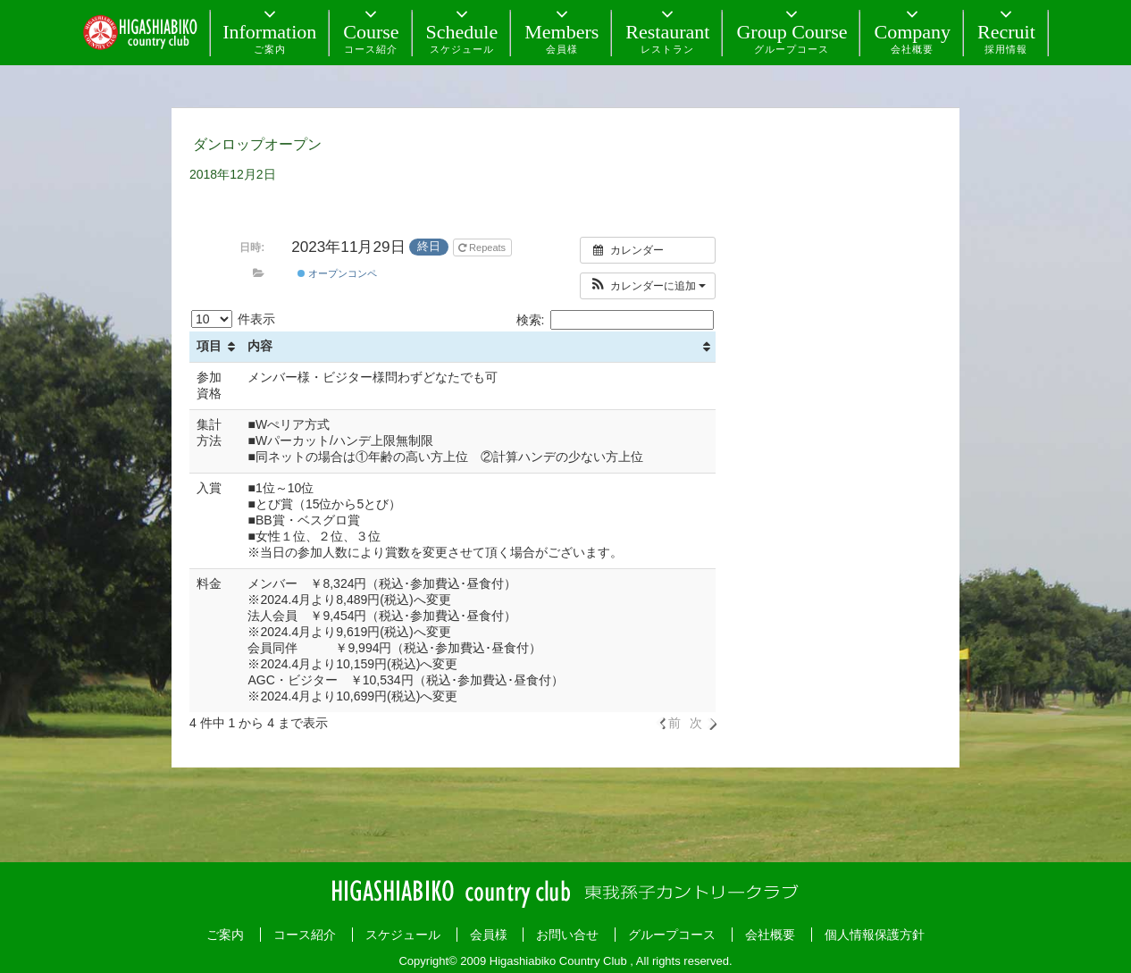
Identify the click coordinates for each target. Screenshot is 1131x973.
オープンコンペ (337, 273)
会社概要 (770, 934)
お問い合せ (567, 934)
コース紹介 (304, 934)
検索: (615, 320)
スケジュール (402, 934)
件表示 (233, 319)
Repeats (483, 247)
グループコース (672, 934)
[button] (648, 285)
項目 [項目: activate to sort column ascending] (209, 346)
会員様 (488, 934)
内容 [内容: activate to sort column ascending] (259, 346)
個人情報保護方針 (875, 934)
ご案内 (225, 934)
